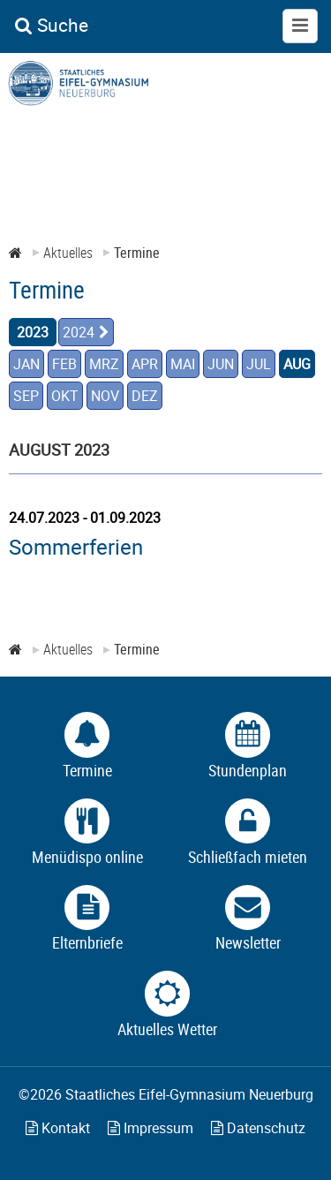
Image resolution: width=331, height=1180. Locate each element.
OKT (65, 395)
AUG (297, 364)
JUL (258, 364)
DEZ (145, 395)
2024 (78, 332)
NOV (105, 395)
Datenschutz (258, 1128)
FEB (64, 364)
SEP (26, 395)
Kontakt (58, 1128)
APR (145, 364)
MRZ (104, 364)
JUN (220, 364)
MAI (182, 364)
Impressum (150, 1128)
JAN (26, 364)
